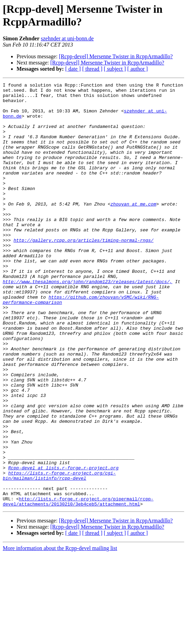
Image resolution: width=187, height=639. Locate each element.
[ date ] (73, 69)
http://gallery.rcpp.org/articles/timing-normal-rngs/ (83, 272)
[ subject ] (115, 69)
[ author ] (137, 69)
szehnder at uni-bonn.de (67, 38)
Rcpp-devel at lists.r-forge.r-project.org (63, 545)
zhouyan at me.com (133, 229)
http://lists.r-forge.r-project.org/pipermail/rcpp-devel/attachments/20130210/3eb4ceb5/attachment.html (78, 585)
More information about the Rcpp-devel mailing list (60, 633)
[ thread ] (92, 69)
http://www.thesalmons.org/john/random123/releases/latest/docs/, (87, 322)
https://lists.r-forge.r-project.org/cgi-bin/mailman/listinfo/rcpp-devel (59, 554)
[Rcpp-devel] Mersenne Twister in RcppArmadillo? (116, 56)
